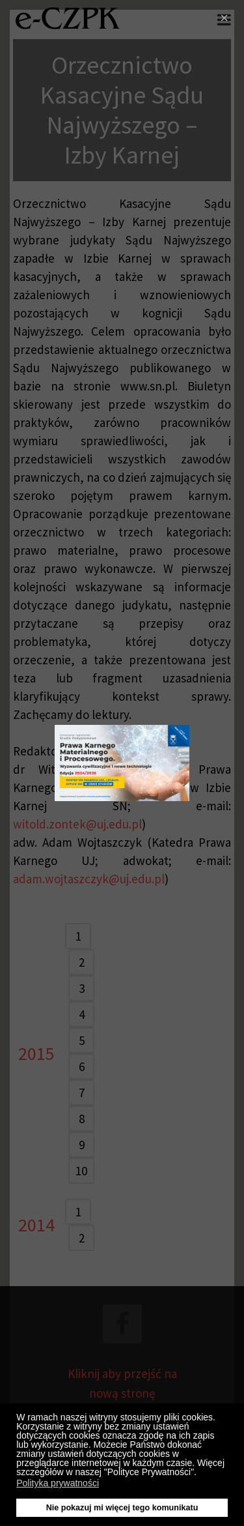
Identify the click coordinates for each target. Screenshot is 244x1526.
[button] (200, 1474)
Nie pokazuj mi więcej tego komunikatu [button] (122, 1507)
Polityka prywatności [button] (57, 1483)
